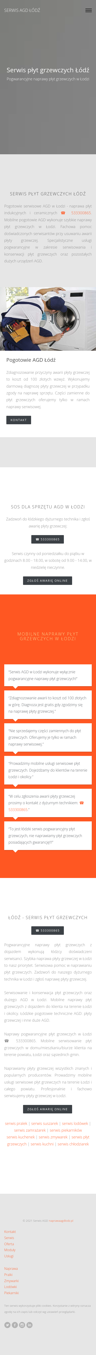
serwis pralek (16, 1123)
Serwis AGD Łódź (22, 10)
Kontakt (21, 420)
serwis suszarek (44, 1123)
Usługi (9, 1256)
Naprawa (11, 1268)
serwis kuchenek (21, 1136)
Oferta (9, 1244)
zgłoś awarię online (49, 581)
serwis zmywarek (53, 1136)
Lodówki (10, 1286)
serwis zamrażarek (30, 1130)
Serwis (9, 1237)
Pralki (8, 1274)
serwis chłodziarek (73, 1143)
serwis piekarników (66, 1130)
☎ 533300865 (76, 212)
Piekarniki (11, 1293)
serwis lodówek (75, 1123)
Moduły (9, 1250)
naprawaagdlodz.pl (61, 1221)
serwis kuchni (42, 1143)
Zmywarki (11, 1280)
